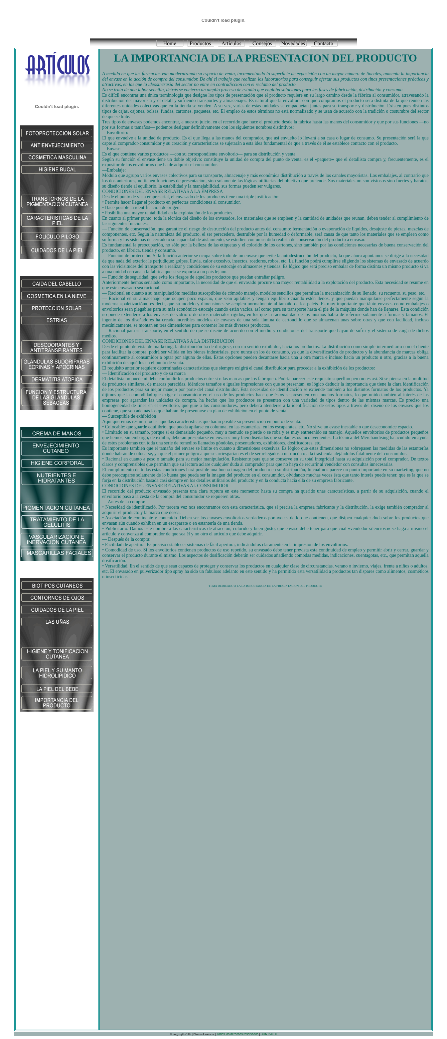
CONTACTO (269, 1034)
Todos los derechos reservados (237, 1034)
